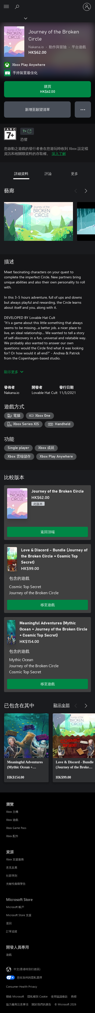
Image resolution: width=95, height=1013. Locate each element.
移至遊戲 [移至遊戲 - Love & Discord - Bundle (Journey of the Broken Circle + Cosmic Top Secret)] (48, 604)
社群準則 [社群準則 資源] (11, 875)
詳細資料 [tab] (21, 173)
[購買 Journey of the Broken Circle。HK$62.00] (47, 89)
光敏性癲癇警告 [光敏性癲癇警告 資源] (16, 883)
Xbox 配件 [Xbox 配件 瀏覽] (12, 836)
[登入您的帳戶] (87, 7)
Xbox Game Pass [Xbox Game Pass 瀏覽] (16, 827)
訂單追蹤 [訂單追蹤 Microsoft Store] (11, 931)
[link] (26, 747)
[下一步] (86, 190)
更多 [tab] (74, 173)
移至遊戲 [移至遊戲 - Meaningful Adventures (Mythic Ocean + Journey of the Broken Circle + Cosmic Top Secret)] (48, 683)
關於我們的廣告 (41, 1004)
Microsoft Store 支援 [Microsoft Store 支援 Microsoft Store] (18, 915)
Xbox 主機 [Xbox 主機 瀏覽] (12, 811)
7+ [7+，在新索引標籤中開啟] (27, 131)
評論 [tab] (48, 173)
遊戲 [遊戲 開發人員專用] (9, 954)
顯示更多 (13, 371)
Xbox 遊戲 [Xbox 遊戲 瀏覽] (12, 819)
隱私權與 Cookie (37, 996)
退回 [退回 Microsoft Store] (9, 923)
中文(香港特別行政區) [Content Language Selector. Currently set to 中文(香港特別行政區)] (27, 968)
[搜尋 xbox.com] (17, 7)
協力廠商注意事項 (17, 1004)
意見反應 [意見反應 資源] (11, 867)
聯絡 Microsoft (15, 996)
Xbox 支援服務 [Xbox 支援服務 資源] (15, 859)
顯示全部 (61, 705)
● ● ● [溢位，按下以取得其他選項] (83, 109)
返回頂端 (48, 531)
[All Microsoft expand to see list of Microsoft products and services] (6, 7)
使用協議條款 (59, 996)
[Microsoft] (47, 4)
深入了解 (59, 153)
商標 (74, 996)
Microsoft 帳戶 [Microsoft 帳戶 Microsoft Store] (15, 907)
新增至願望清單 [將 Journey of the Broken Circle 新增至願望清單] (37, 109)
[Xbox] (13, 18)
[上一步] (76, 190)
